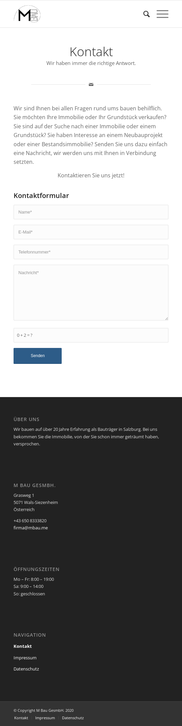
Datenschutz (26, 669)
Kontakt (23, 646)
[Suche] (143, 13)
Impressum (25, 658)
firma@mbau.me (31, 528)
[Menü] (159, 13)
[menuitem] (143, 13)
